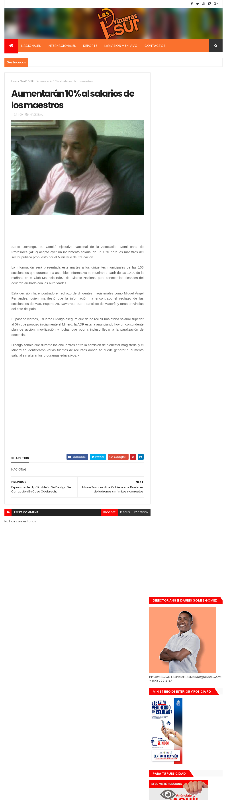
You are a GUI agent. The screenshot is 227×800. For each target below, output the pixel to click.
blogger (106, 513)
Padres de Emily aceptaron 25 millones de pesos (197, 480)
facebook (138, 513)
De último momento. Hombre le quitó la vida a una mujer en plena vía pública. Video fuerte (198, 428)
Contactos (155, 45)
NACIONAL (28, 81)
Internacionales (62, 45)
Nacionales (31, 45)
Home (15, 81)
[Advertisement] (46, 232)
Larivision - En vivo (120, 45)
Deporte (90, 45)
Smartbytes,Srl (38, 794)
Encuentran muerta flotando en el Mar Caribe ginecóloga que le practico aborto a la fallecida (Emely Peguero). (196, 398)
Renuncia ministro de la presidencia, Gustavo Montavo (198, 454)
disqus (122, 513)
